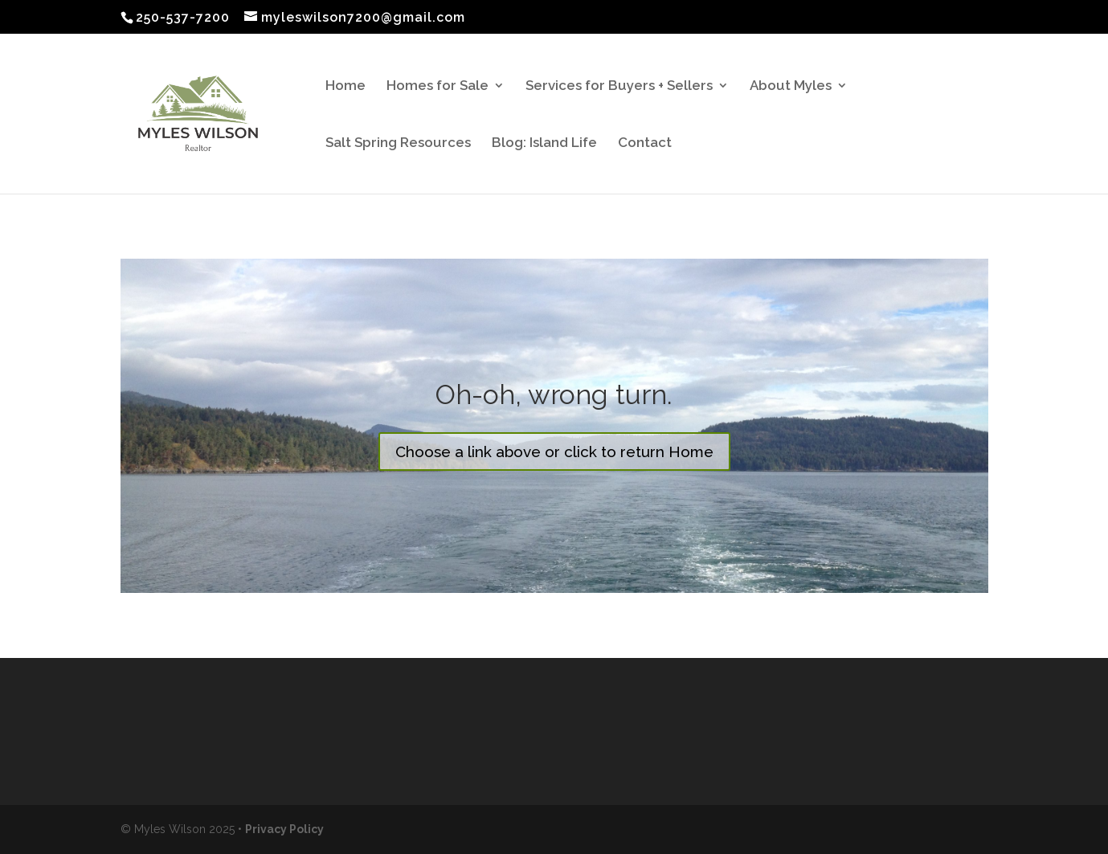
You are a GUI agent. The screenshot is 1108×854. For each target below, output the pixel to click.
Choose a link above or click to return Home (554, 451)
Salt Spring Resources (398, 143)
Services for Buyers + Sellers (619, 86)
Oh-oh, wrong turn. (554, 394)
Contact (645, 143)
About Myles (791, 86)
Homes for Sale (437, 86)
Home (345, 86)
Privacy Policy (284, 829)
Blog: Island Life (544, 143)
